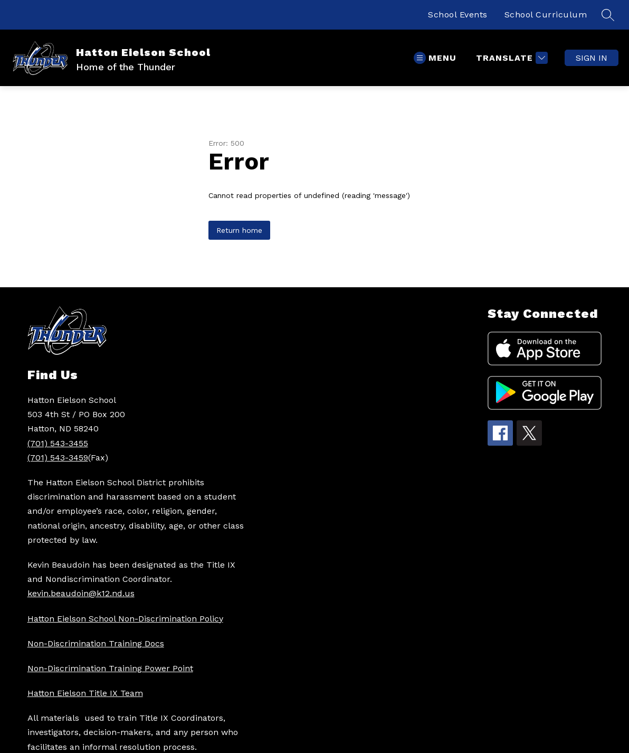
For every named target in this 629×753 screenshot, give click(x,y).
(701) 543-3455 (57, 443)
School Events (458, 15)
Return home (239, 230)
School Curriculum (545, 15)
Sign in (591, 58)
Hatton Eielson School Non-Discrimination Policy (125, 619)
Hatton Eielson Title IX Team (85, 693)
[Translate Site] (510, 57)
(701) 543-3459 (57, 458)
